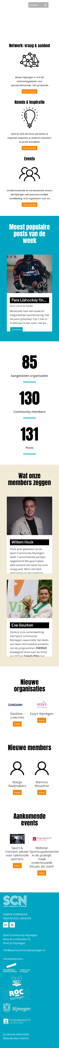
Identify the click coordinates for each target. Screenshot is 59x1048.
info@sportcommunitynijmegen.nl (24, 950)
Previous (2, 287)
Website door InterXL (16, 1038)
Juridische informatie (16, 1034)
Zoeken (45, 5)
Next (56, 287)
